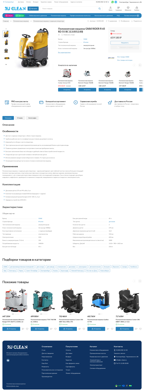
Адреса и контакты (76, 2)
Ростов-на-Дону (92, 270)
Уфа (4, 270)
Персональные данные (49, 373)
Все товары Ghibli (123, 57)
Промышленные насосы (98, 353)
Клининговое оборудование (99, 350)
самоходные (82, 266)
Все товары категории (124, 60)
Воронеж (116, 266)
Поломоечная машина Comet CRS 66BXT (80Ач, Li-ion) (128, 321)
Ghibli (85, 39)
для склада (40, 266)
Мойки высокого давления (38, 15)
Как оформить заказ (72, 363)
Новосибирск (104, 270)
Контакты (45, 360)
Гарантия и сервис (46, 2)
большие (107, 266)
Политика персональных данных (16, 384)
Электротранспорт (96, 365)
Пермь (21, 270)
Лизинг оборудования (61, 2)
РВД (118, 15)
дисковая (112, 221)
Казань (55, 270)
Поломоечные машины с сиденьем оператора (48, 21)
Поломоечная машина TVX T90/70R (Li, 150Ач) (43, 321)
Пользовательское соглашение (52, 370)
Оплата (28, 2)
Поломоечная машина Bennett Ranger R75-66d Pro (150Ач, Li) (13, 321)
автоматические (95, 266)
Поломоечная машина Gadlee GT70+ (98, 321)
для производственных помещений (22, 266)
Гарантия (69, 360)
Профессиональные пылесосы (80, 15)
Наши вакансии (47, 356)
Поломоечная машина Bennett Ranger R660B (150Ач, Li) (126, 83)
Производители (47, 376)
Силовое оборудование (98, 368)
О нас (43, 350)
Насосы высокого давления (104, 15)
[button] (138, 15)
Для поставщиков (48, 353)
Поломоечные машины (58, 15)
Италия (85, 42)
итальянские (61, 266)
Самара (124, 266)
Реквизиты (45, 366)
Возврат (35, 2)
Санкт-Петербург (32, 270)
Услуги (68, 370)
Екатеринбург (45, 270)
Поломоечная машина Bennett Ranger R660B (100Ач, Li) (106, 83)
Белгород (12, 270)
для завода (50, 266)
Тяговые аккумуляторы (131, 15)
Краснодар (64, 270)
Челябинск (133, 266)
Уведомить (125, 43)
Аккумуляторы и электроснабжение (96, 361)
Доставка (21, 2)
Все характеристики (64, 52)
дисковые (72, 266)
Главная (6, 21)
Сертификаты (70, 366)
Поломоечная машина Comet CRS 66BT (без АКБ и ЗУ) (71, 321)
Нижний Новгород (77, 270)
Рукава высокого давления (99, 356)
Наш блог (45, 363)
